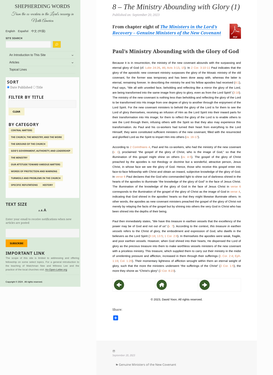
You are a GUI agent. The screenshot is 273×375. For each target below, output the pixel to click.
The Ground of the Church (28, 144)
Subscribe (16, 243)
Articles (14, 62)
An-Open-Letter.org (56, 269)
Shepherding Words (42, 6)
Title (38, 87)
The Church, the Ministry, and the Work (36, 137)
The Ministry (19, 157)
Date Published (20, 87)
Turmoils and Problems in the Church (35, 178)
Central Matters (21, 130)
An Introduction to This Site (27, 55)
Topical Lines (18, 69)
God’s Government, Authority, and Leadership (40, 150)
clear (16, 111)
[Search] (57, 44)
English (10, 31)
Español (23, 31)
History (48, 185)
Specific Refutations (24, 185)
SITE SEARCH (14, 38)
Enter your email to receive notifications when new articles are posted (38, 221)
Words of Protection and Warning (34, 171)
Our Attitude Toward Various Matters (35, 164)
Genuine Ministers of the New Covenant (147, 364)
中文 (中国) (38, 31)
